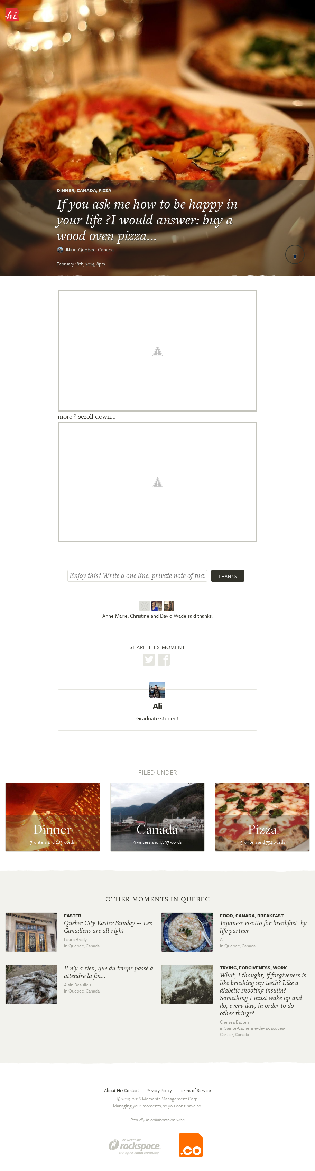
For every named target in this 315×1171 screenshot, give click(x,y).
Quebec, (96, 249)
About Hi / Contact (121, 1090)
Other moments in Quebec (157, 899)
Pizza (105, 190)
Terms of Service (195, 1090)
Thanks (227, 576)
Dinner (65, 190)
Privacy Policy (159, 1090)
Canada (86, 190)
